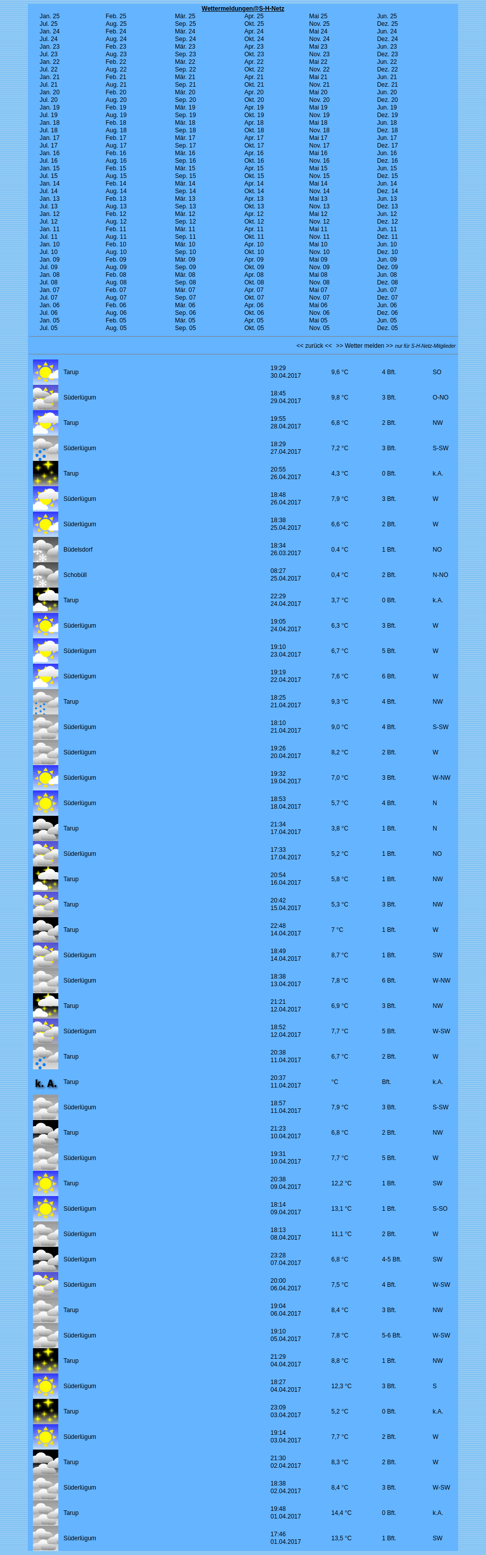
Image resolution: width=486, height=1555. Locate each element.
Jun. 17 (387, 137)
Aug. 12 (115, 221)
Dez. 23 (387, 54)
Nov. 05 (319, 328)
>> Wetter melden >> (364, 345)
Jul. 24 (48, 39)
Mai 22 (318, 61)
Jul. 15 (48, 175)
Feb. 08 (115, 274)
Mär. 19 (185, 107)
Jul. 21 (48, 84)
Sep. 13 (185, 206)
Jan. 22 (49, 61)
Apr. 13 (254, 198)
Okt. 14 (254, 191)
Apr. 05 (254, 320)
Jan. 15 (49, 168)
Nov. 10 (319, 252)
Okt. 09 (254, 267)
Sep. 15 (185, 175)
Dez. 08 (387, 282)
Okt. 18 (254, 130)
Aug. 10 (115, 252)
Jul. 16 (48, 160)
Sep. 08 (185, 282)
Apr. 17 (254, 137)
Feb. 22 (115, 61)
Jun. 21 (387, 77)
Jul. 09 (48, 267)
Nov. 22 (319, 69)
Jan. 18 (49, 122)
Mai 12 (318, 214)
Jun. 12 (387, 214)
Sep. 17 (185, 145)
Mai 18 (318, 122)
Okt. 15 (254, 175)
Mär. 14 (185, 183)
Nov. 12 (319, 221)
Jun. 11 (387, 229)
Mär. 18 (185, 122)
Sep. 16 (185, 160)
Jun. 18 (387, 122)
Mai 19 (318, 107)
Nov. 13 (319, 206)
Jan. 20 (49, 92)
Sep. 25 (185, 23)
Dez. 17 (387, 145)
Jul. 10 (48, 252)
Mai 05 (318, 320)
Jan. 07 (49, 290)
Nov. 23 (319, 54)
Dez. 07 (387, 297)
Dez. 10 (387, 252)
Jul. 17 (48, 145)
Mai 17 (318, 137)
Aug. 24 (115, 39)
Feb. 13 (115, 198)
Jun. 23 (387, 46)
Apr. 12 (254, 214)
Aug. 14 (115, 191)
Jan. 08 (49, 274)
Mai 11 (318, 229)
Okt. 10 (254, 252)
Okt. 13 (254, 206)
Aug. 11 (115, 236)
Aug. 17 (115, 145)
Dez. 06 (387, 312)
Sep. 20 (185, 99)
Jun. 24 (387, 31)
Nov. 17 (319, 145)
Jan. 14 (49, 183)
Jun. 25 (387, 16)
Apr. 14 (254, 183)
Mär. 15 (185, 168)
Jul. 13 (48, 206)
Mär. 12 (185, 214)
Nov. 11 (319, 236)
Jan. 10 (49, 244)
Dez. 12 (387, 221)
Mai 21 (318, 77)
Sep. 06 (185, 312)
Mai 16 (318, 153)
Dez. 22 (387, 69)
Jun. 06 (387, 305)
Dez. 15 (387, 175)
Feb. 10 (115, 244)
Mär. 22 (185, 61)
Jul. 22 (48, 69)
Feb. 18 (115, 122)
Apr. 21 (254, 77)
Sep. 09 (185, 267)
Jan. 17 (49, 137)
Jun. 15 (387, 168)
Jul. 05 (48, 328)
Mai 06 (318, 305)
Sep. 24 (185, 39)
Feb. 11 (115, 229)
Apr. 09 (254, 259)
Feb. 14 (115, 183)
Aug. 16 (115, 160)
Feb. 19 (115, 107)
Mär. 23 (185, 46)
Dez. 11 (387, 236)
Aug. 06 (115, 312)
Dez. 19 (387, 115)
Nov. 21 (319, 84)
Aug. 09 (115, 267)
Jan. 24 (49, 31)
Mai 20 (318, 92)
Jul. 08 (48, 282)
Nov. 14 (319, 191)
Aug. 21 (115, 84)
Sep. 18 (185, 130)
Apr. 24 (254, 31)
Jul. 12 (48, 221)
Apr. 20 (254, 92)
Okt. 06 (254, 312)
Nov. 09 (319, 267)
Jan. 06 (49, 305)
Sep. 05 (185, 328)
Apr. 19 (254, 107)
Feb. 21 (115, 77)
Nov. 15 (319, 175)
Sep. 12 (185, 221)
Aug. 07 (115, 297)
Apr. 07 (254, 290)
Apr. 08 (254, 274)
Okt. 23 (254, 54)
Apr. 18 (254, 122)
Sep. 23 (185, 54)
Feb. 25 (115, 16)
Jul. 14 (48, 191)
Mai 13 (318, 198)
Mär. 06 (185, 305)
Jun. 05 (387, 320)
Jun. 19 (387, 107)
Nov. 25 (319, 23)
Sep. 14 (185, 191)
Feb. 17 (115, 137)
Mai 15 (318, 168)
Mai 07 (318, 290)
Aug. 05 (115, 328)
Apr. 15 (254, 168)
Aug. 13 (115, 206)
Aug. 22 (115, 69)
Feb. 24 (115, 31)
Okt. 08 (254, 282)
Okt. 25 (254, 23)
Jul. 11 (48, 236)
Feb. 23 (115, 46)
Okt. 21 (254, 84)
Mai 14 (318, 183)
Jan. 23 (49, 46)
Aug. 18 (115, 130)
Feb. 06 (115, 305)
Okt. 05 (254, 328)
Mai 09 (318, 259)
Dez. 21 (387, 84)
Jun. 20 (387, 92)
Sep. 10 (185, 252)
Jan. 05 (49, 320)
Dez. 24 (387, 39)
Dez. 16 (387, 160)
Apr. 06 (254, 305)
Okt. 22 (254, 69)
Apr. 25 (254, 16)
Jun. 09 (387, 259)
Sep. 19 (185, 115)
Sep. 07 (185, 297)
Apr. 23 (254, 46)
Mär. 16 (185, 153)
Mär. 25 (185, 16)
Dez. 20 (387, 99)
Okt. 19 (254, 115)
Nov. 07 (319, 297)
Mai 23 (318, 46)
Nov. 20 (319, 99)
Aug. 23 (115, 54)
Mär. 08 (185, 274)
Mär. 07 (185, 290)
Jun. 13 (387, 198)
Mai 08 (318, 274)
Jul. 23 (48, 54)
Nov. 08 (319, 282)
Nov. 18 (319, 130)
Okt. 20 (254, 99)
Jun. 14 (387, 183)
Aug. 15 (115, 175)
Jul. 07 (48, 297)
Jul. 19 (48, 115)
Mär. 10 (185, 244)
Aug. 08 (115, 282)
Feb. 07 (115, 290)
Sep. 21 (185, 84)
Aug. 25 (115, 23)
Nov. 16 (319, 160)
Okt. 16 (254, 160)
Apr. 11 (254, 229)
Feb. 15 (115, 168)
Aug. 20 (115, 99)
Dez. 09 (387, 267)
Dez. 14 (387, 191)
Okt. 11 (254, 236)
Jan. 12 (49, 214)
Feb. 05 (115, 320)
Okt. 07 (254, 297)
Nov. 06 (319, 312)
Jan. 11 (49, 229)
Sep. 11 (185, 236)
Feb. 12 (115, 214)
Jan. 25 (49, 16)
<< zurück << (314, 345)
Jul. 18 (48, 130)
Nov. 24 (319, 39)
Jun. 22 (387, 61)
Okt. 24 (254, 39)
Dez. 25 (387, 23)
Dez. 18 (387, 130)
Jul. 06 (48, 312)
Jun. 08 (387, 274)
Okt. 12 (254, 221)
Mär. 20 (185, 92)
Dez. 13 (387, 206)
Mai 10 (318, 244)
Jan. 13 (49, 198)
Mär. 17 (185, 137)
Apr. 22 (254, 61)
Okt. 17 (254, 145)
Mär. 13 (185, 198)
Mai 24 (318, 31)
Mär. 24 (185, 31)
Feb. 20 (115, 92)
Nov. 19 (319, 115)
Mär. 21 (185, 77)
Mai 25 (318, 16)
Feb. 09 (115, 259)
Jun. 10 (387, 244)
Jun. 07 (387, 290)
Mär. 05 (185, 320)
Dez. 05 (387, 328)
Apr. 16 (254, 153)
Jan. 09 (49, 259)
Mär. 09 (185, 259)
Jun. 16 (387, 153)
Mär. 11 (185, 229)
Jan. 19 (49, 107)
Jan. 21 (49, 77)
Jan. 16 (49, 153)
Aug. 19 (115, 115)
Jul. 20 (48, 99)
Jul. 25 (48, 23)
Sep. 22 (185, 69)
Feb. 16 (115, 153)
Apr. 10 (254, 244)
